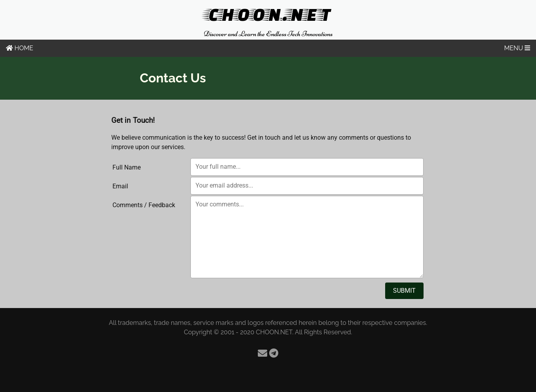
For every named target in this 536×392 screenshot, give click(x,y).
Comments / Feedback (143, 205)
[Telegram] (273, 353)
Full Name (126, 167)
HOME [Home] (19, 48)
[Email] (262, 353)
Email (120, 186)
